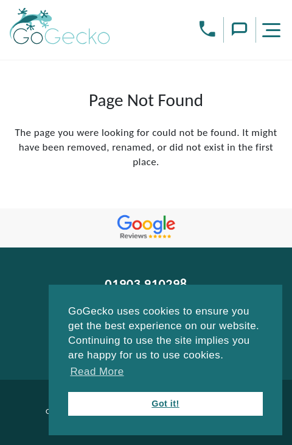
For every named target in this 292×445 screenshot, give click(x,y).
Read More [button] (96, 371)
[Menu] (273, 32)
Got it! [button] (165, 403)
